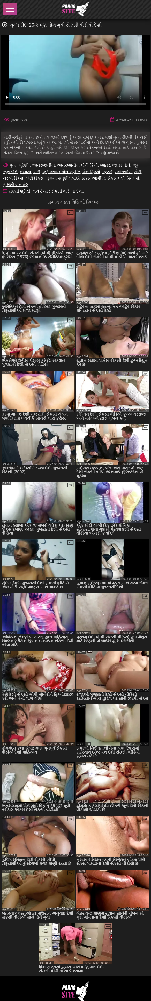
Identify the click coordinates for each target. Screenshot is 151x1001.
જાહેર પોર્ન (121, 165)
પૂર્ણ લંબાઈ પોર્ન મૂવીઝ (61, 172)
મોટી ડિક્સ (34, 178)
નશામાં (25, 172)
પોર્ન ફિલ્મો (91, 172)
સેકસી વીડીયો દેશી (67, 191)
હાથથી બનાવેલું (15, 184)
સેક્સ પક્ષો (115, 178)
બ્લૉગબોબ (123, 172)
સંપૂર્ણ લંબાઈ (68, 178)
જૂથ (135, 165)
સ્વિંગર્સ (133, 178)
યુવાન (51, 178)
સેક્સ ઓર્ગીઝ (93, 178)
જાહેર (105, 165)
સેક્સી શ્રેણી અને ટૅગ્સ (29, 191)
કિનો (94, 165)
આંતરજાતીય (43, 165)
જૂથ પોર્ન (10, 172)
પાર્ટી (36, 172)
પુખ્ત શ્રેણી (20, 165)
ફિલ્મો (107, 172)
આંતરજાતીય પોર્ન (72, 165)
